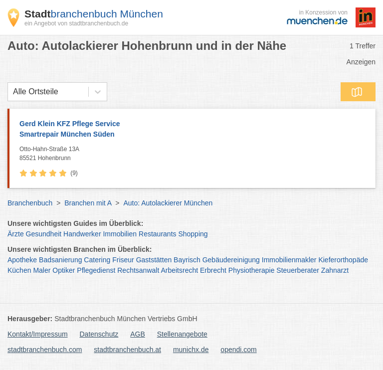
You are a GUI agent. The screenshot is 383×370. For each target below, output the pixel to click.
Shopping (192, 234)
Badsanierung (60, 260)
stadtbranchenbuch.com (44, 350)
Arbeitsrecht (179, 270)
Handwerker (82, 234)
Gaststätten (154, 260)
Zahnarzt (335, 270)
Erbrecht (213, 270)
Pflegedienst (96, 270)
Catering (97, 260)
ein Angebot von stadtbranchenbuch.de (76, 23)
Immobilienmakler (289, 260)
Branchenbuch (29, 203)
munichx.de (191, 350)
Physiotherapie (251, 270)
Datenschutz (99, 334)
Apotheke (22, 260)
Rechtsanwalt (138, 270)
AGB (137, 334)
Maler (41, 270)
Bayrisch (187, 260)
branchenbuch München (93, 13)
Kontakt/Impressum (37, 334)
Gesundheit (44, 234)
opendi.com (238, 350)
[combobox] (13, 92)
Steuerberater (297, 270)
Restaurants (157, 234)
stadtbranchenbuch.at (127, 350)
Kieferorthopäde (343, 260)
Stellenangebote (182, 334)
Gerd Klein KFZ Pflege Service (192, 130)
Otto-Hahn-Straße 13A (195, 154)
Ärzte (15, 234)
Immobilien (120, 234)
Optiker (63, 270)
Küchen (19, 270)
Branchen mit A (87, 203)
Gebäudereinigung (231, 260)
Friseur (123, 260)
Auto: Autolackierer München (167, 203)
